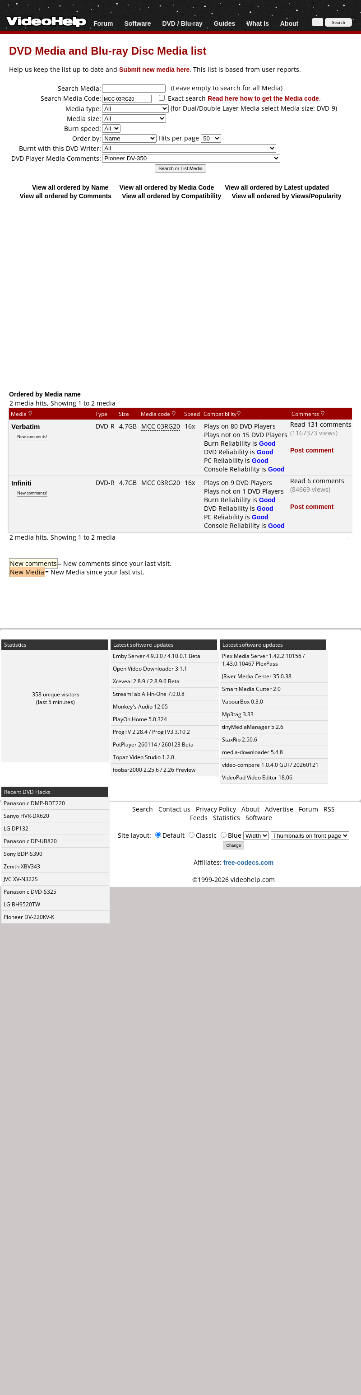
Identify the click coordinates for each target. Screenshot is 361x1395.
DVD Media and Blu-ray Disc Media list (107, 50)
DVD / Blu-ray (182, 23)
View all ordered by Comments (65, 195)
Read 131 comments (321, 424)
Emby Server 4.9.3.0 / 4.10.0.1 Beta (156, 656)
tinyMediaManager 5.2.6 (252, 727)
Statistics (226, 817)
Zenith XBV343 (22, 866)
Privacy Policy (216, 809)
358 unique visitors (55, 694)
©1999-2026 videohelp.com (233, 879)
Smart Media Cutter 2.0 (251, 689)
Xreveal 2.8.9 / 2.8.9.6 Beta (146, 681)
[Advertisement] (84, 294)
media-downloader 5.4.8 (252, 752)
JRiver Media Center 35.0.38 (257, 676)
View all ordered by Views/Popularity (287, 195)
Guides (224, 23)
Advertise (279, 809)
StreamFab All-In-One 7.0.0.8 (149, 694)
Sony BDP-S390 (23, 854)
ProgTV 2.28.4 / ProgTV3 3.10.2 (151, 732)
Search (142, 809)
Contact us (174, 809)
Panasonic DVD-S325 (30, 892)
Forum (103, 23)
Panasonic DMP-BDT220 (34, 803)
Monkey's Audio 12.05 (140, 706)
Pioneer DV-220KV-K (29, 917)
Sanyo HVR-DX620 (26, 816)
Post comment (311, 450)
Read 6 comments (317, 480)
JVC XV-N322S (21, 879)
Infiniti (21, 482)
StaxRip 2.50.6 (239, 739)
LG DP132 (16, 828)
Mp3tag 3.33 (238, 714)
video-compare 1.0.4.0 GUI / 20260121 (270, 765)
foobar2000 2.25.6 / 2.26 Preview (154, 770)
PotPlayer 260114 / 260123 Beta (153, 744)
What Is (257, 23)
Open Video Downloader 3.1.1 (150, 668)
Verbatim (25, 426)
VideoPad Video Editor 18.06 (257, 777)
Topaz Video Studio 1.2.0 (143, 757)
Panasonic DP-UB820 (30, 841)
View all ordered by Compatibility (171, 195)
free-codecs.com (248, 862)
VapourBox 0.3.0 (242, 701)
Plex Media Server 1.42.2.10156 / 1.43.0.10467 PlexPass (263, 659)
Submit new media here (154, 69)
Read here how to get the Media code (263, 98)
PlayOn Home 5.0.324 (140, 719)
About (289, 23)
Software (137, 23)
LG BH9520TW (22, 904)
